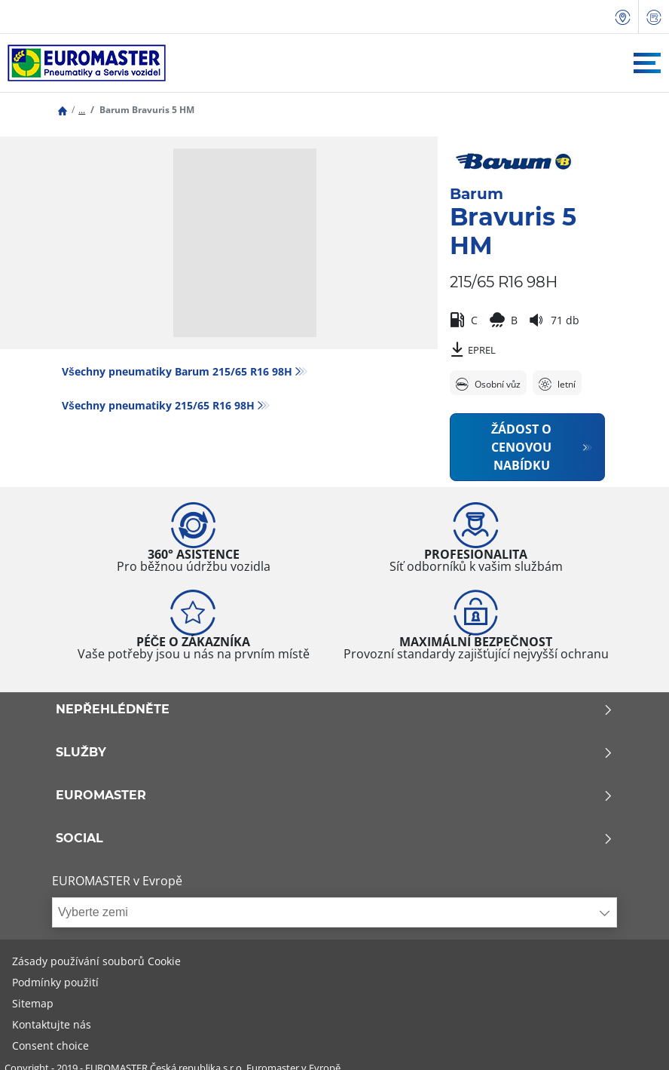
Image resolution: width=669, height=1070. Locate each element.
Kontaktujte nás (51, 1024)
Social (334, 838)
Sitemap (32, 1003)
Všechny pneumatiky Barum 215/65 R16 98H (177, 371)
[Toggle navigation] (647, 63)
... (81, 109)
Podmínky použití (55, 982)
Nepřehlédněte (334, 710)
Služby (334, 753)
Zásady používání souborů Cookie (96, 961)
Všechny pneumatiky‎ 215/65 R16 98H (158, 405)
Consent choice (50, 1045)
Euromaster (334, 795)
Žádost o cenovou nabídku (521, 447)
